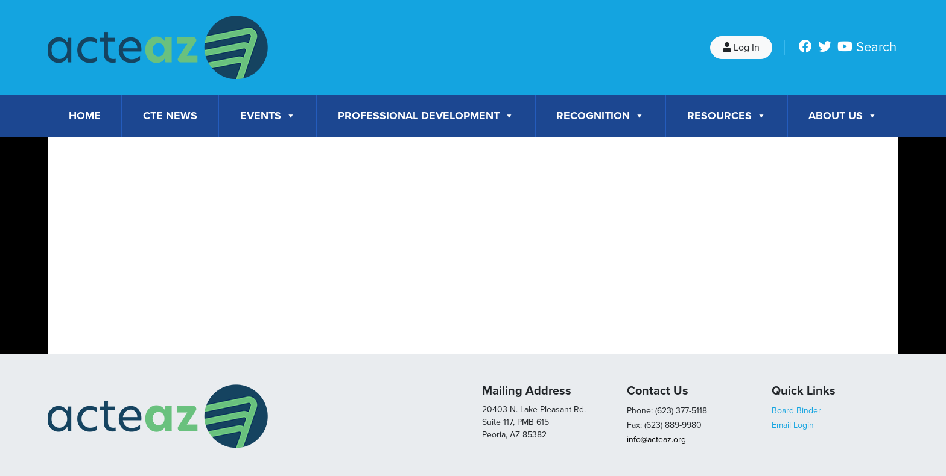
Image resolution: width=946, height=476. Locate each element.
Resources (726, 116)
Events (268, 116)
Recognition (600, 116)
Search (876, 47)
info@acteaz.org (656, 439)
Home (85, 115)
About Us (842, 116)
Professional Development (426, 116)
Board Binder (796, 411)
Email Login (793, 425)
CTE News (170, 115)
